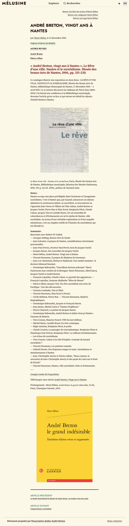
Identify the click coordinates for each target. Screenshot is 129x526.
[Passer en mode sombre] (119, 3)
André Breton (36, 54)
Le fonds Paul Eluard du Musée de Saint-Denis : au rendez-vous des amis (59, 499)
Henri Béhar (40, 38)
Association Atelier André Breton (48, 521)
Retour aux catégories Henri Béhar (83, 15)
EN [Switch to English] (125, 3)
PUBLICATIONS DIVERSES (42, 43)
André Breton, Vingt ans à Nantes (70, 379)
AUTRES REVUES (38, 48)
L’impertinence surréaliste (41, 509)
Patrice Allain (36, 58)
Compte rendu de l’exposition (44, 374)
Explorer (54, 3)
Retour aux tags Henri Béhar (85, 18)
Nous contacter (114, 521)
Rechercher (71, 3)
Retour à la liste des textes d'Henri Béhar (80, 11)
